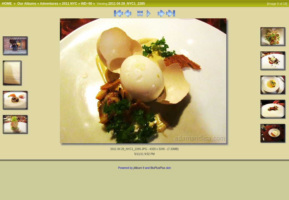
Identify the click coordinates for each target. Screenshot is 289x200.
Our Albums (26, 4)
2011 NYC (69, 4)
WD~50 (86, 4)
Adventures (49, 4)
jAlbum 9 (138, 167)
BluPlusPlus (157, 167)
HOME (7, 4)
